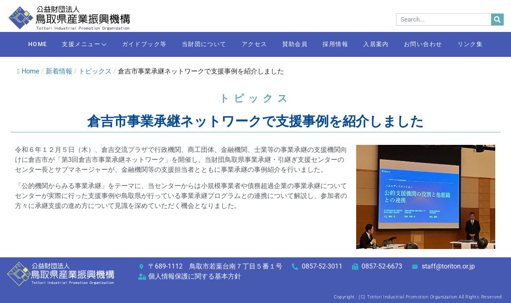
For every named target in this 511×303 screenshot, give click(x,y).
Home (28, 71)
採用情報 (339, 44)
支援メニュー (75, 45)
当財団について (200, 44)
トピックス (95, 71)
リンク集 (482, 44)
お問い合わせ (432, 44)
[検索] (497, 19)
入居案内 (383, 44)
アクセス (253, 44)
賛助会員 (296, 44)
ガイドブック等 (138, 44)
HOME (25, 44)
